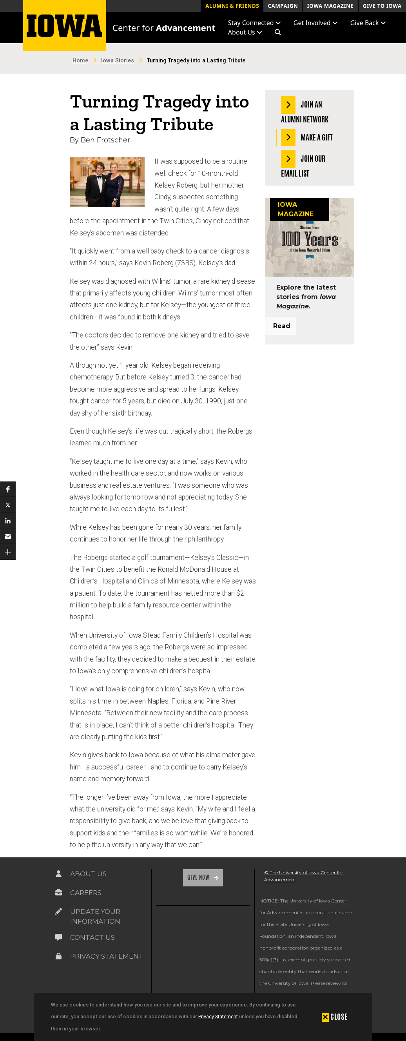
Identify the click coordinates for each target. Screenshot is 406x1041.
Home (80, 60)
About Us (88, 874)
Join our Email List (303, 164)
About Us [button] (245, 32)
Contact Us (92, 937)
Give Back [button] (368, 22)
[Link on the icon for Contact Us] (59, 937)
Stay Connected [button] (254, 22)
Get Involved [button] (316, 22)
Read (281, 326)
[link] (168, 931)
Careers (86, 893)
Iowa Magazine (330, 5)
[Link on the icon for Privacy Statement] (59, 956)
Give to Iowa (382, 5)
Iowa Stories (117, 60)
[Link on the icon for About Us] (59, 874)
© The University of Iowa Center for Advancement (303, 876)
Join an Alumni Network (304, 110)
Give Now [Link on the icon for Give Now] (198, 877)
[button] (277, 32)
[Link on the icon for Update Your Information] (59, 911)
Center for (164, 27)
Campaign (283, 5)
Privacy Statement (218, 1016)
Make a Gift (307, 138)
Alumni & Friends (232, 5)
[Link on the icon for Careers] (59, 893)
